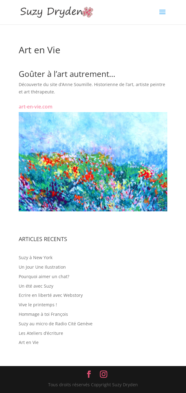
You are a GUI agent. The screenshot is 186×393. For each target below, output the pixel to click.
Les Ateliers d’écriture (41, 333)
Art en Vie (29, 342)
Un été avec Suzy (36, 286)
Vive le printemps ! (38, 305)
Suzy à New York (35, 257)
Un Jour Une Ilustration (42, 267)
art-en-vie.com (35, 106)
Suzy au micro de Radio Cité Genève (56, 324)
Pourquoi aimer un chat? (44, 276)
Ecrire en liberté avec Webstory (51, 295)
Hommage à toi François (43, 314)
